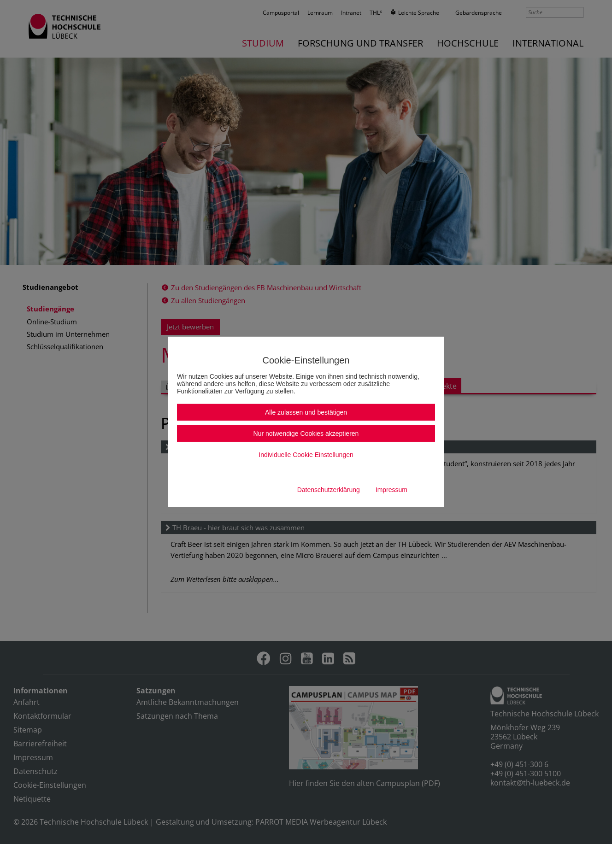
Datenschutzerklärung (328, 489)
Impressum (391, 489)
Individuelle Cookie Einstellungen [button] (306, 454)
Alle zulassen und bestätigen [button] (306, 412)
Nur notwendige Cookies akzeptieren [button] (306, 433)
